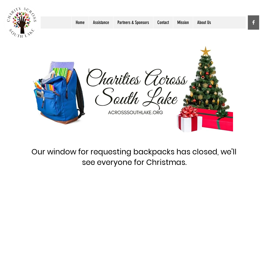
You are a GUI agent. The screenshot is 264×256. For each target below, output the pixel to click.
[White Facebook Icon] (253, 22)
